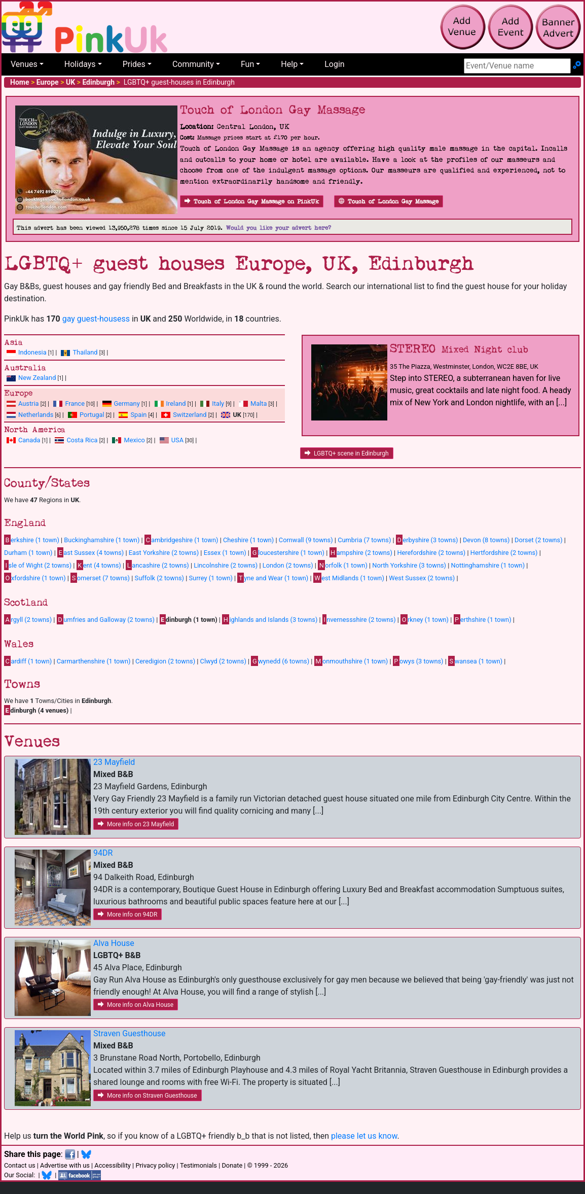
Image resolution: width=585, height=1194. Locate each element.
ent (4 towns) (99, 565)
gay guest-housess (96, 319)
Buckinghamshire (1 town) (101, 540)
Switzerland (189, 414)
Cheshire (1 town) (248, 540)
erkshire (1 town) (31, 540)
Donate (232, 1165)
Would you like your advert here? (278, 228)
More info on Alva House (135, 1004)
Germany (127, 403)
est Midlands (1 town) (348, 578)
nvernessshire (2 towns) (359, 619)
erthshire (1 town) (482, 619)
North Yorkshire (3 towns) (409, 565)
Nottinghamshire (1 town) (488, 565)
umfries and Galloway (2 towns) (106, 619)
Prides (134, 64)
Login (334, 64)
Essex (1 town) (225, 552)
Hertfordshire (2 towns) (504, 552)
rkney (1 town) (424, 619)
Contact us (19, 1165)
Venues (24, 64)
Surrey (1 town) (211, 578)
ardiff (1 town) (28, 661)
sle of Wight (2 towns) (37, 565)
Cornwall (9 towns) (306, 540)
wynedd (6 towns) (280, 661)
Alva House (113, 943)
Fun (247, 64)
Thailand (84, 352)
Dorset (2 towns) (539, 540)
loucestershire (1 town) (287, 552)
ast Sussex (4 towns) (90, 552)
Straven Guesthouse (129, 1033)
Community (193, 64)
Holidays (80, 64)
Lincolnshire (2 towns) (226, 565)
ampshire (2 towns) (361, 552)
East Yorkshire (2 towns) (164, 552)
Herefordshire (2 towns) (431, 552)
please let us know (364, 1136)
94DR (103, 853)
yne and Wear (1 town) (272, 578)
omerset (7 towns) (100, 578)
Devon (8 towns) (486, 540)
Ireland (176, 403)
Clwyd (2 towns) (223, 661)
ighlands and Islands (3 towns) (269, 619)
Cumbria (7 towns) (364, 540)
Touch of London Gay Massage (388, 201)
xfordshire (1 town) (35, 578)
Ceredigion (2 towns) (165, 661)
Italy (218, 403)
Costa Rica (81, 440)
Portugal (92, 414)
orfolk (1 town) (343, 565)
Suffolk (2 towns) (159, 578)
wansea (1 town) (475, 661)
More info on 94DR (127, 914)
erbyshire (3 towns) (427, 540)
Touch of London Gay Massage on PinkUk (252, 201)
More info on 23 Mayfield (136, 824)
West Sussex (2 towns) (422, 578)
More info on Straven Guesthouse (147, 1095)
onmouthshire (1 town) (351, 661)
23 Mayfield (114, 762)
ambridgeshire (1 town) (181, 540)
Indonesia (32, 352)
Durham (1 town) (28, 552)
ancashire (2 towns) (157, 565)
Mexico (134, 440)
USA (177, 440)
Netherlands (35, 414)
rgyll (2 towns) (28, 619)
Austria (28, 403)
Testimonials (198, 1165)
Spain (138, 414)
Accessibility (112, 1165)
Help (289, 64)
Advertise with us (65, 1165)
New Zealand (37, 377)
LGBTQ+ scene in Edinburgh (347, 453)
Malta (258, 403)
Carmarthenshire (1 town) (94, 661)
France (75, 403)
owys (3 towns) (418, 661)
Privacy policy (155, 1165)
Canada (29, 440)
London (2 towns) (288, 565)
